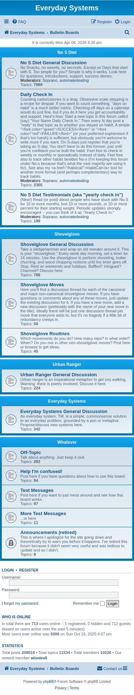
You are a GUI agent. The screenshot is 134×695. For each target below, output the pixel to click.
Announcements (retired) (48, 532)
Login (8, 570)
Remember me (89, 603)
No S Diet (67, 52)
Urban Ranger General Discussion (58, 374)
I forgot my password (20, 603)
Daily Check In (36, 94)
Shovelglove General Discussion (56, 244)
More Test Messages (43, 513)
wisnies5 (39, 658)
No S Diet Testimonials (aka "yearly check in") (71, 194)
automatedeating (74, 80)
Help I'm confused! (41, 471)
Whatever (66, 442)
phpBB (48, 682)
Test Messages (37, 490)
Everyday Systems (67, 401)
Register (29, 570)
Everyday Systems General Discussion (63, 411)
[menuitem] (19, 21)
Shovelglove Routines (45, 333)
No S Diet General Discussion (53, 62)
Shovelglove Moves (42, 284)
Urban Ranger (67, 364)
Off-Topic (30, 452)
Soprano (50, 80)
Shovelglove (67, 234)
